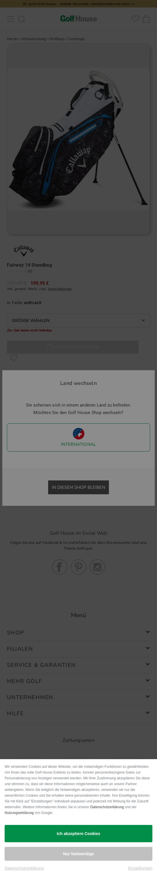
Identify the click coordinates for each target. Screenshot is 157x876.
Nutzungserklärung (19, 813)
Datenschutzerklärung (107, 807)
